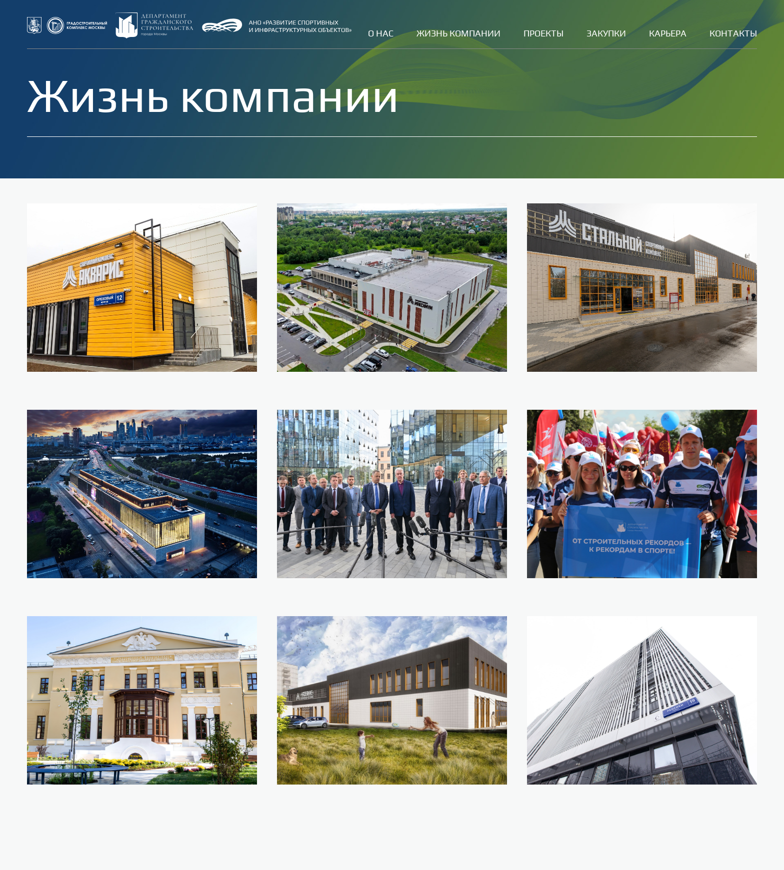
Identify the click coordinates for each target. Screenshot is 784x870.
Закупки (606, 33)
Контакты (733, 33)
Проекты (544, 33)
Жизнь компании (458, 33)
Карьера (667, 33)
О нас (381, 33)
